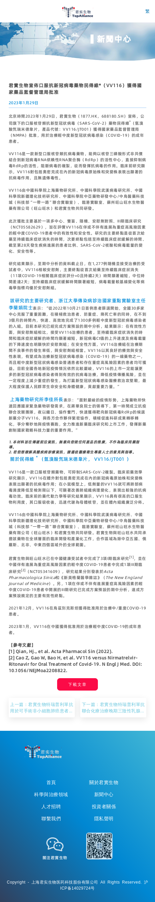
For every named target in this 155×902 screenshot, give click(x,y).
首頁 (51, 782)
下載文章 (77, 684)
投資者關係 (104, 806)
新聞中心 (104, 794)
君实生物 (77, 12)
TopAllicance (43, 752)
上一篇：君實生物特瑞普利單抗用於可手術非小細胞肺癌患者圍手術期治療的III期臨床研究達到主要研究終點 (41, 707)
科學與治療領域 (51, 794)
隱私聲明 (104, 818)
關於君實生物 (103, 782)
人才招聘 (51, 806)
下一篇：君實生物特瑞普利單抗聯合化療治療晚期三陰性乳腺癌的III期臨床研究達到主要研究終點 (113, 707)
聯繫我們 (51, 818)
